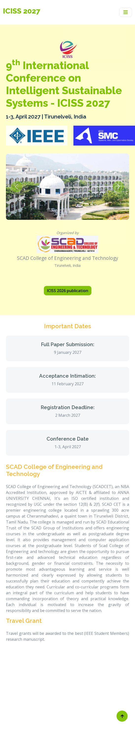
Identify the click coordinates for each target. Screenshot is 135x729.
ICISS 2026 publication (67, 290)
